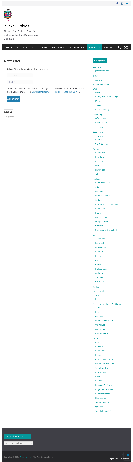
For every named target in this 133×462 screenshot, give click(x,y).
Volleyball (99, 282)
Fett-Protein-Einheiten (104, 363)
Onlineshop (100, 329)
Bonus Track (100, 152)
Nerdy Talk (100, 170)
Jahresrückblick (102, 71)
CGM (97, 187)
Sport (95, 235)
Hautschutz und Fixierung (106, 204)
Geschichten (98, 132)
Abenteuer (100, 238)
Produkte (43, 47)
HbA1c (98, 376)
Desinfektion (100, 191)
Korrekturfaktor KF (103, 393)
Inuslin (98, 213)
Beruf (97, 312)
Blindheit (99, 139)
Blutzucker (100, 350)
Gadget (98, 200)
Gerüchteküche (99, 127)
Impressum (114, 459)
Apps (97, 307)
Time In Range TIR (103, 411)
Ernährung (97, 80)
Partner (108, 47)
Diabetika (99, 92)
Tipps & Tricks (99, 291)
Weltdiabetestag (102, 109)
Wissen (96, 338)
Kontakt (93, 47)
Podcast (96, 149)
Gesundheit (98, 136)
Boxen (98, 256)
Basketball (99, 243)
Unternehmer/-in (102, 333)
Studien (96, 287)
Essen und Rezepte (101, 84)
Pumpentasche (101, 221)
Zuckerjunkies (16, 26)
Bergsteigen (100, 247)
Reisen (98, 299)
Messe (98, 101)
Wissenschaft (101, 122)
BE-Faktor (99, 346)
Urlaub (96, 295)
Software (99, 226)
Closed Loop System (104, 359)
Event (95, 89)
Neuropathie (100, 398)
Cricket (98, 260)
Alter (97, 342)
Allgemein (97, 67)
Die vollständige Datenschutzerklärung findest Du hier (55, 92)
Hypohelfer (100, 208)
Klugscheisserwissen (104, 389)
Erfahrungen (100, 118)
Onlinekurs (100, 325)
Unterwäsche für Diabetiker (107, 230)
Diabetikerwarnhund (104, 320)
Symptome (100, 406)
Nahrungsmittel (102, 217)
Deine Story (28, 47)
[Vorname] (20, 75)
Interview (99, 161)
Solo (97, 174)
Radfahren (100, 273)
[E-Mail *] (20, 82)
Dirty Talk (97, 76)
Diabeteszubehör (102, 195)
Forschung (97, 114)
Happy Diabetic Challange (106, 96)
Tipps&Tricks (75, 47)
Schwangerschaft (102, 402)
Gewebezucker (101, 368)
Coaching (99, 316)
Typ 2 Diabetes (101, 144)
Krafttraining (101, 269)
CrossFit (98, 264)
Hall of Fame (58, 47)
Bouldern (99, 251)
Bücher (98, 355)
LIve (97, 165)
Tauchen (99, 277)
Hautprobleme (101, 372)
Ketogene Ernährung (104, 385)
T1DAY (98, 105)
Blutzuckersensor (102, 182)
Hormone (99, 381)
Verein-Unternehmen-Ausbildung (107, 304)
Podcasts (11, 47)
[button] (17, 47)
